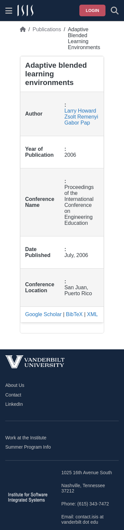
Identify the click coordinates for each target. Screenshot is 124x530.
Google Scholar (43, 314)
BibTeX (74, 314)
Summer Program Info (28, 447)
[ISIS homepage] (25, 10)
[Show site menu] (8, 11)
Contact (13, 395)
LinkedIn (14, 404)
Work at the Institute (25, 437)
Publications (46, 29)
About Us (14, 385)
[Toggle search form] (115, 11)
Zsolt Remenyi (81, 117)
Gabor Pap (77, 123)
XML (92, 314)
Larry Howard (80, 111)
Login (92, 10)
